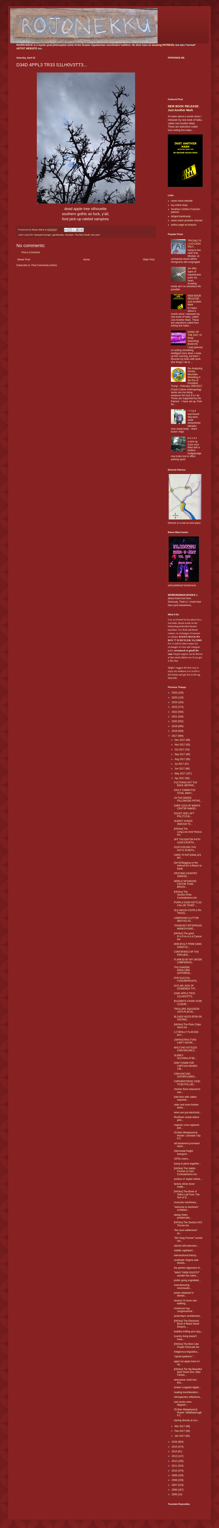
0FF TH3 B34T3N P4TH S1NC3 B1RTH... (187, 841)
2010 (175, 1470)
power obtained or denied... (184, 1294)
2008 (175, 1480)
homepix (69, 235)
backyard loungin (42, 235)
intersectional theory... (186, 1255)
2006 (175, 1489)
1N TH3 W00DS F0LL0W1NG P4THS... (188, 799)
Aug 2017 (180, 759)
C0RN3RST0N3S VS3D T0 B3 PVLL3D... (187, 1083)
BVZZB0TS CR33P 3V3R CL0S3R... (188, 1002)
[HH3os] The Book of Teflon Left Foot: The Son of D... (187, 1194)
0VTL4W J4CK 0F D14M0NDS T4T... (185, 987)
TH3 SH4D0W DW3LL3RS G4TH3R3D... (183, 970)
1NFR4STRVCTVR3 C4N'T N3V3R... (185, 1041)
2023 (175, 707)
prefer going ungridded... (187, 1280)
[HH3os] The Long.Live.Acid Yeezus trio (188, 831)
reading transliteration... (187, 1392)
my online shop (179, 205)
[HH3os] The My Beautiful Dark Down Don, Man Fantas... (188, 1372)
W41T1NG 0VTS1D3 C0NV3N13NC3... (185, 1049)
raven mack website (182, 200)
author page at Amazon (183, 224)
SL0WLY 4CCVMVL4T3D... (185, 1057)
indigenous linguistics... (186, 1351)
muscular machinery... (186, 1202)
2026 (175, 692)
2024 (175, 702)
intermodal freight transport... (183, 1152)
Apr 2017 (180, 778)
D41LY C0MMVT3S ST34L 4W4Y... (184, 791)
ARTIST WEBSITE (26, 48)
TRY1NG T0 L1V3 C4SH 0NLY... (194, 243)
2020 (175, 721)
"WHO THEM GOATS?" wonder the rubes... (187, 1274)
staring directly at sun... (186, 1420)
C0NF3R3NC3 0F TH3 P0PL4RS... (186, 953)
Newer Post (23, 259)
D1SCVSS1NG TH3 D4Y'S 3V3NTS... (185, 849)
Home (86, 259)
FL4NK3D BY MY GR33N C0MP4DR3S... (188, 961)
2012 (175, 1461)
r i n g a (192, 410)
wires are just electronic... (188, 1112)
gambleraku (58, 235)
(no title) (192, 268)
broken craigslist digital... (187, 1387)
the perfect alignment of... (188, 1267)
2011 (175, 1465)
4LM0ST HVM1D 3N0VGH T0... (183, 822)
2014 (175, 1451)
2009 (175, 1475)
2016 (175, 1441)
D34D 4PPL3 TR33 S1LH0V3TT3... (184, 995)
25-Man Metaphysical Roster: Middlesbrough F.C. (188, 1412)
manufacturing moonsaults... (183, 1286)
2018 (175, 731)
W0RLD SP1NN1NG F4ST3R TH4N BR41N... (185, 884)
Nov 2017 (180, 744)
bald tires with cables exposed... (185, 1098)
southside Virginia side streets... (186, 1261)
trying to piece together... (187, 1163)
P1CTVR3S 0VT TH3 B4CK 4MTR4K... (185, 784)
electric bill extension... (186, 1245)
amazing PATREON (163, 45)
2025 (175, 697)
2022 (175, 711)
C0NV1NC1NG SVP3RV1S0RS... (185, 1075)
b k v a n (192, 438)
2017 (175, 735)
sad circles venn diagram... (183, 1403)
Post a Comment (30, 252)
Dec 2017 (180, 740)
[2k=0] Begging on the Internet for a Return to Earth (188, 865)
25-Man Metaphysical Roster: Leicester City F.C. (187, 1135)
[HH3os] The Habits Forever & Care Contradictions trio (185, 1171)
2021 (175, 716)
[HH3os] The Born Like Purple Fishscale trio (186, 1345)
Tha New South (82, 235)
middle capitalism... (184, 1250)
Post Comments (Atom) (44, 265)
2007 (175, 1485)
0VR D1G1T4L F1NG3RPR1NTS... (186, 979)
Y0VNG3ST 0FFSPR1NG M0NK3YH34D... (188, 927)
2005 (175, 1494)
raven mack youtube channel (186, 220)
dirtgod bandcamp (181, 216)
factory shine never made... (184, 1185)
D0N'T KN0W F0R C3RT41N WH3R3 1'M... (185, 1066)
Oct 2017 (180, 749)
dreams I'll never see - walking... (186, 1302)
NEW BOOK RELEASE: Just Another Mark (194, 300)
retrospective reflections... (188, 1397)
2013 (175, 1456)
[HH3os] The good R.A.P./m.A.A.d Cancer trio (188, 936)
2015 (175, 1446)
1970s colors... (182, 1158)
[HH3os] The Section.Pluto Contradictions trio (185, 894)
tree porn (95, 235)
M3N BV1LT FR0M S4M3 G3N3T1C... (188, 945)
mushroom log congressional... (184, 1310)
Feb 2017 (180, 1431)
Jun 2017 (180, 768)
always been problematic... (183, 1216)
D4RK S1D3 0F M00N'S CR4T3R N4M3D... (187, 807)
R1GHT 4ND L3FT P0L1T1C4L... (184, 815)
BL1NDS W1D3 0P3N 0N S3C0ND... (188, 1018)
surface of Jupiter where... (188, 1179)
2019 (175, 726)
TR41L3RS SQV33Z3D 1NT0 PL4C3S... (186, 1010)
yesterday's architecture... (188, 1316)
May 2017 (180, 773)
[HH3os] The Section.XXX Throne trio (188, 1224)
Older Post (149, 259)
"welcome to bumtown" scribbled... (186, 1208)
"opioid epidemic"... (184, 1356)
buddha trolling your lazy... (188, 1331)
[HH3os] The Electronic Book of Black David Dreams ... (186, 1323)
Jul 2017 (180, 763)
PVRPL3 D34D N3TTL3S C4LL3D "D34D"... (188, 904)
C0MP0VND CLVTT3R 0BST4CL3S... (186, 919)
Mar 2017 (180, 1426)
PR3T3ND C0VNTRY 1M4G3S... (185, 875)
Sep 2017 (180, 754)
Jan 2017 (180, 1435)
